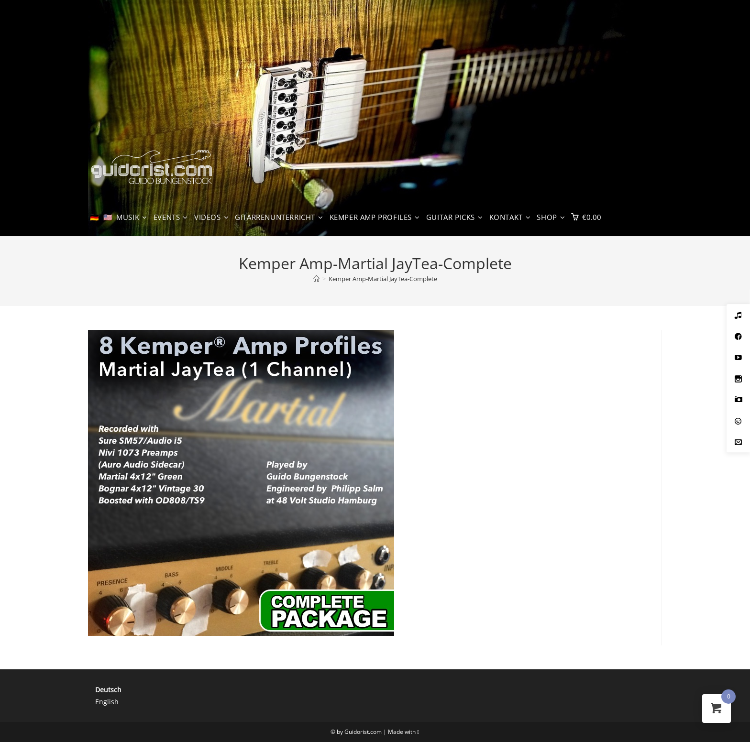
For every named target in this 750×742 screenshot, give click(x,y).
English (107, 701)
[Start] (316, 278)
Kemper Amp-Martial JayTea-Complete (383, 278)
